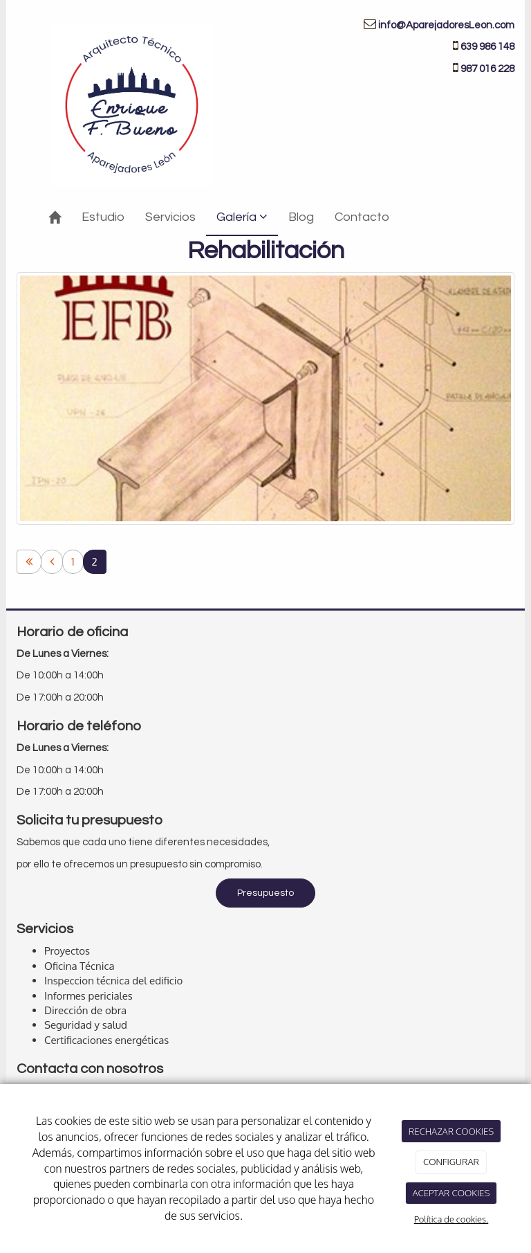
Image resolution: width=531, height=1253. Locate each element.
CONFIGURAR (451, 1161)
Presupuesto (265, 893)
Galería (242, 217)
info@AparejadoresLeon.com (446, 25)
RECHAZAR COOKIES (451, 1131)
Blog (301, 217)
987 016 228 (487, 69)
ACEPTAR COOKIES (451, 1192)
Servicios (170, 217)
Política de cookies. (451, 1219)
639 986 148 (487, 47)
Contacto (362, 217)
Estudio (103, 217)
